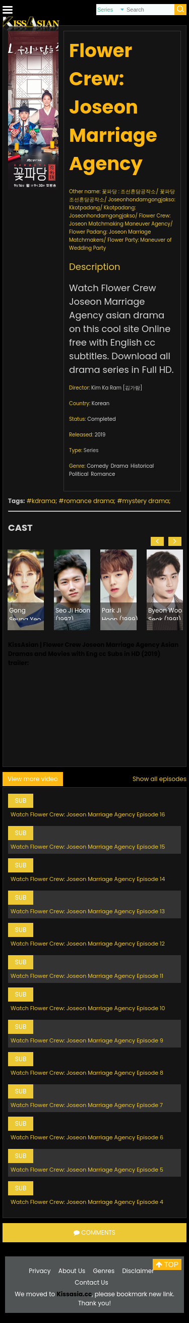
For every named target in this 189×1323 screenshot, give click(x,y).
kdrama (43, 501)
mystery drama (145, 501)
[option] (26, 589)
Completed (101, 419)
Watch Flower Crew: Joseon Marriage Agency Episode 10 (88, 1008)
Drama (120, 466)
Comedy (97, 466)
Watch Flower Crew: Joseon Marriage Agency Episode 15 (88, 847)
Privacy (39, 1270)
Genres (104, 1270)
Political (79, 474)
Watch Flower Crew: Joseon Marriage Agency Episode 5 (87, 1170)
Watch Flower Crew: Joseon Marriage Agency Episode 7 (87, 1105)
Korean (100, 403)
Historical (142, 466)
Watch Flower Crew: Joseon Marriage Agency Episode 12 (88, 944)
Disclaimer (138, 1270)
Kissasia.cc (74, 1294)
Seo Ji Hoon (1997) (72, 613)
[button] (157, 541)
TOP (167, 1264)
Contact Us (91, 1282)
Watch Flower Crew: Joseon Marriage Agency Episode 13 (88, 911)
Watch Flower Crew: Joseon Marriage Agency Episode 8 (87, 1073)
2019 (100, 434)
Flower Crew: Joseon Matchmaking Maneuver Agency (119, 220)
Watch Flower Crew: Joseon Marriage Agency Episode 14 (88, 879)
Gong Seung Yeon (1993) (27, 613)
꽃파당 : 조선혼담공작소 (129, 191)
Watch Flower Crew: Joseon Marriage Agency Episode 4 (87, 1202)
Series (91, 450)
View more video (33, 779)
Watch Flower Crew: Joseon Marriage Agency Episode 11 (87, 976)
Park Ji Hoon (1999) (120, 613)
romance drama (89, 501)
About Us (72, 1270)
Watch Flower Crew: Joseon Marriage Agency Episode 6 (87, 1137)
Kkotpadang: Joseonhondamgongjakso (102, 211)
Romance (103, 474)
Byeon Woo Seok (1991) (165, 613)
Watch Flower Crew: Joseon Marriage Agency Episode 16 (88, 814)
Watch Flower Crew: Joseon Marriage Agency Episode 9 (87, 1040)
